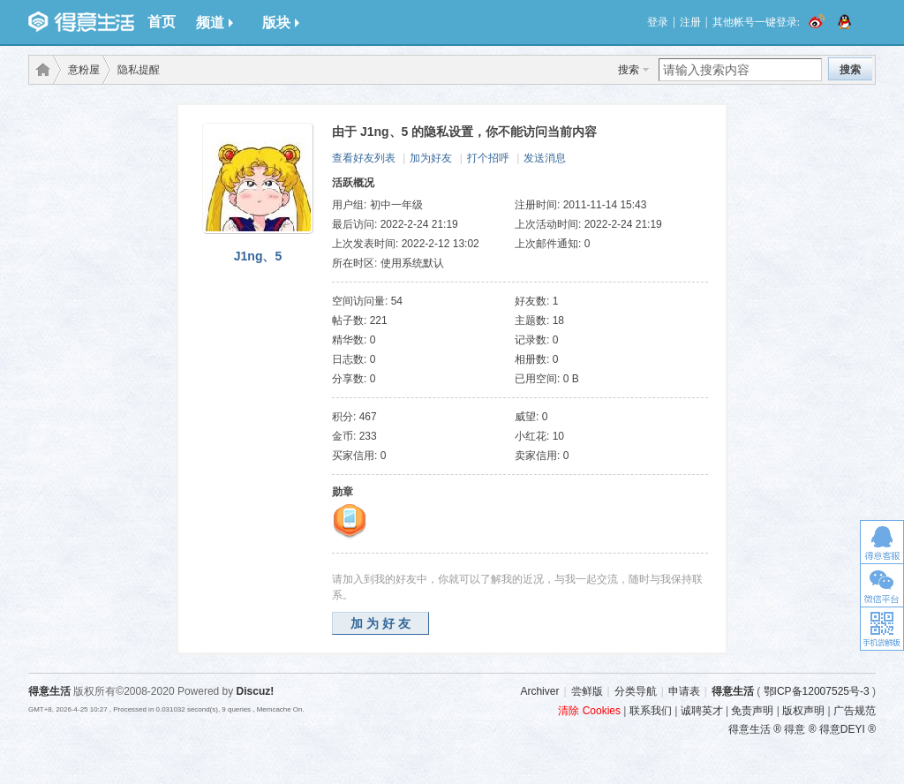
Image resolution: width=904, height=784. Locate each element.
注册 (690, 22)
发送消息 (545, 158)
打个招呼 (488, 158)
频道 (214, 22)
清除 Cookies (589, 711)
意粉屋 (84, 70)
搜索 (628, 70)
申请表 (684, 691)
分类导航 (635, 691)
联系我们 (650, 711)
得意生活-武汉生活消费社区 (39, 70)
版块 (280, 22)
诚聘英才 (702, 711)
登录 (657, 22)
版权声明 (803, 711)
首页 (161, 21)
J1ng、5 (258, 256)
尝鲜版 (587, 691)
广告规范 (854, 711)
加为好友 (431, 158)
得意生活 (733, 691)
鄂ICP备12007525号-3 (817, 691)
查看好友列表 (364, 158)
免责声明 (752, 711)
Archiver (539, 691)
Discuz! (256, 691)
